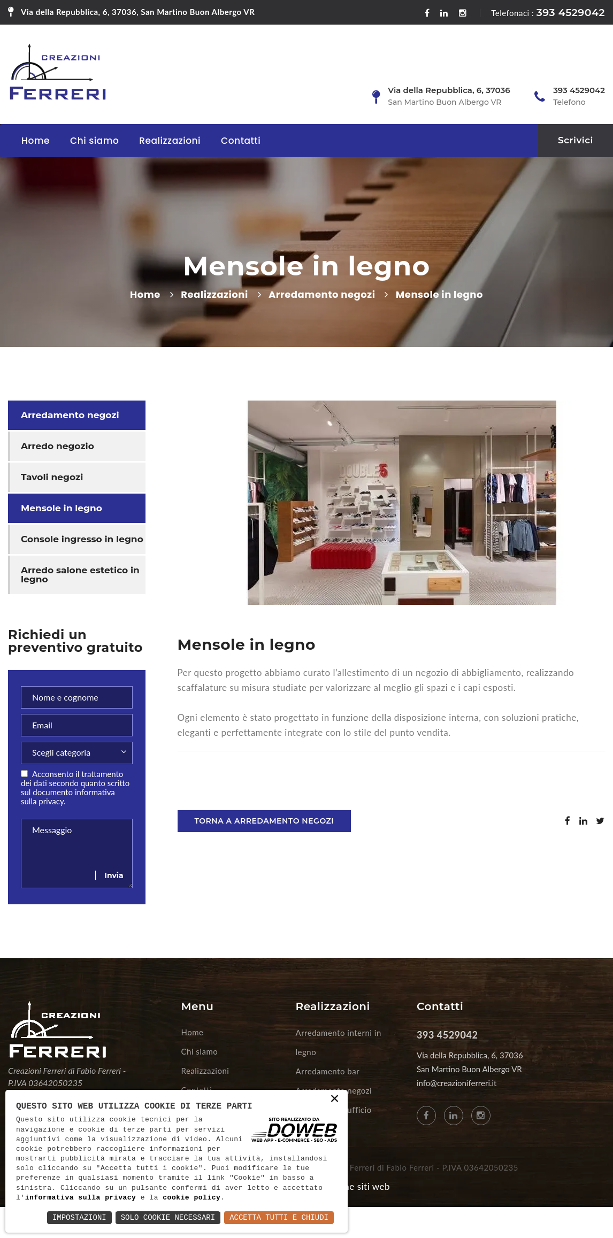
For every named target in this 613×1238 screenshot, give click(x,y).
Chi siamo (94, 140)
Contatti (240, 140)
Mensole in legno (61, 508)
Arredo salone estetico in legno (80, 575)
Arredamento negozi (322, 294)
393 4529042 (571, 12)
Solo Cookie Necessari (168, 1217)
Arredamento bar (328, 1071)
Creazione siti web (351, 1186)
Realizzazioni (170, 140)
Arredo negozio (57, 446)
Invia (113, 875)
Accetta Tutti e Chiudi (278, 1217)
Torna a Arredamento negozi (264, 821)
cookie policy (191, 1198)
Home (35, 140)
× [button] (335, 1099)
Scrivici (575, 140)
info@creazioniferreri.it (457, 1083)
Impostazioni (79, 1217)
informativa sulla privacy (80, 1198)
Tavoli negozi (52, 477)
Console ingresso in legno (82, 539)
